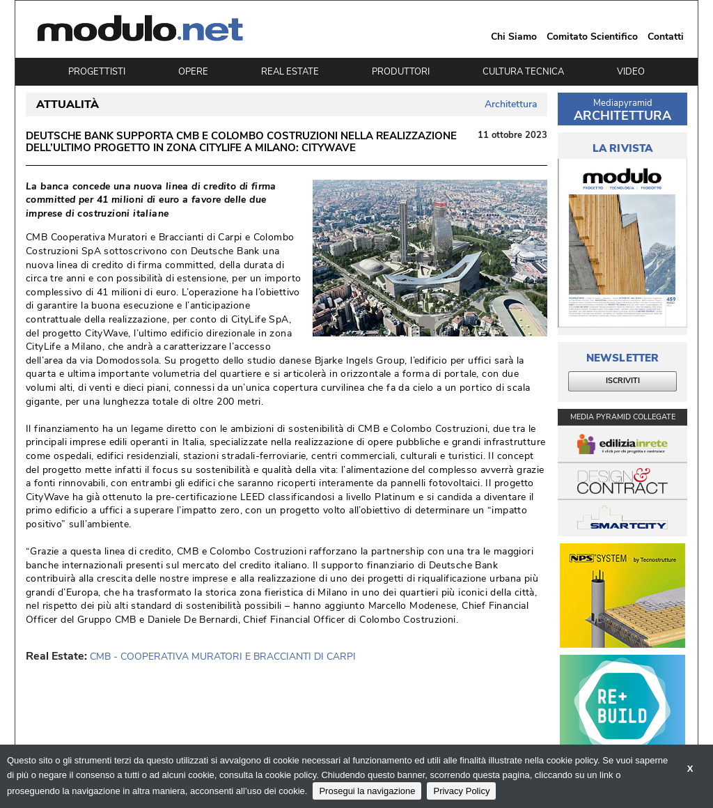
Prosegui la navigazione (367, 791)
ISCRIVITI (623, 380)
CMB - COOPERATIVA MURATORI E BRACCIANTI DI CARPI (223, 656)
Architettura (511, 104)
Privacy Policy (461, 791)
